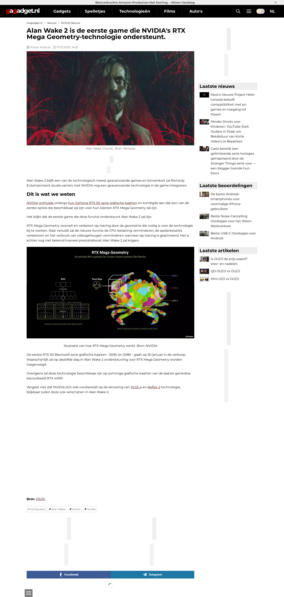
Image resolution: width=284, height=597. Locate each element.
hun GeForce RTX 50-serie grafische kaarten (102, 203)
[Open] (29, 593)
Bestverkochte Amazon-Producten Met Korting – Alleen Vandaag (145, 2)
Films (169, 11)
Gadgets (62, 11)
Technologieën (134, 11)
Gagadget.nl (35, 22)
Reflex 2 (154, 387)
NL (272, 11)
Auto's (196, 11)
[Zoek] (238, 11)
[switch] (260, 11)
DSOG (40, 499)
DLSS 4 (136, 387)
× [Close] (275, 2)
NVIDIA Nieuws (70, 22)
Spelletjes (95, 11)
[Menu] (248, 11)
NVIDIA (32, 203)
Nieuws (51, 22)
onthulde (46, 203)
